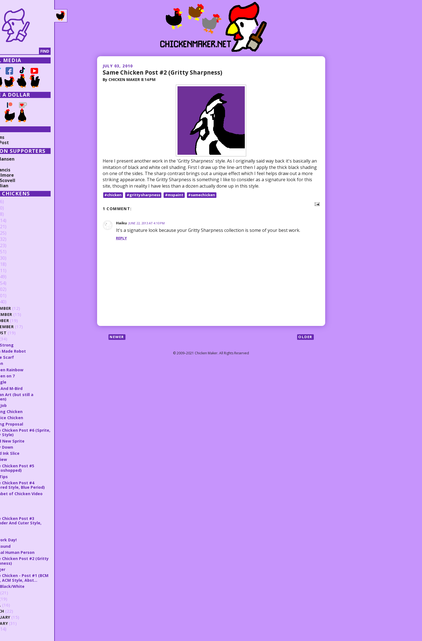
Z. (14, 499)
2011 (13, 295)
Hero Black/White (31, 586)
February (23, 617)
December (24, 308)
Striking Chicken (29, 411)
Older (305, 337)
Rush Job (22, 405)
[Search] (33, 51)
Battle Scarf (25, 357)
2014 (13, 276)
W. (15, 533)
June (17, 592)
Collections (16, 137)
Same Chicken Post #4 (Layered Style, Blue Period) (42, 485)
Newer (118, 337)
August (21, 332)
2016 (13, 264)
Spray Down (25, 447)
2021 (13, 233)
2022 (13, 226)
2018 (13, 251)
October (22, 320)
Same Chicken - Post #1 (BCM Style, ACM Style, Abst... (43, 577)
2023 (13, 220)
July (17, 339)
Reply (122, 238)
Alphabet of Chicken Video (40, 493)
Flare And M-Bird (30, 388)
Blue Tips (22, 476)
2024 (13, 214)
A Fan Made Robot (32, 351)
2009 (13, 629)
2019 (13, 245)
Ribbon (20, 363)
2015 (13, 270)
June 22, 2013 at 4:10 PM (149, 223)
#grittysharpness (145, 195)
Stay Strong (25, 345)
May (17, 598)
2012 (13, 289)
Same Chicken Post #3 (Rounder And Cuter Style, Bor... (40, 522)
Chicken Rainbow (30, 369)
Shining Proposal (30, 423)
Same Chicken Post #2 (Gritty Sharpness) (166, 72)
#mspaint (178, 195)
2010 (13, 301)
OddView (22, 459)
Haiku (121, 223)
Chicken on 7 (26, 376)
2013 (13, 283)
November (24, 314)
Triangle (21, 382)
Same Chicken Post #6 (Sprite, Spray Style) (36, 432)
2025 (13, 208)
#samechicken (207, 195)
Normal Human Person (36, 552)
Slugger (21, 569)
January (22, 623)
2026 (13, 201)
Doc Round (24, 546)
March (20, 610)
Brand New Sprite (31, 440)
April (18, 604)
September (25, 326)
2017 (13, 258)
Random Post (19, 142)
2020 (13, 239)
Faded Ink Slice (28, 453)
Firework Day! (27, 539)
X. (14, 512)
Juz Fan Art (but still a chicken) (35, 397)
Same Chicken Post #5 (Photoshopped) (36, 468)
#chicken (114, 195)
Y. (14, 505)
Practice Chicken (30, 417)
